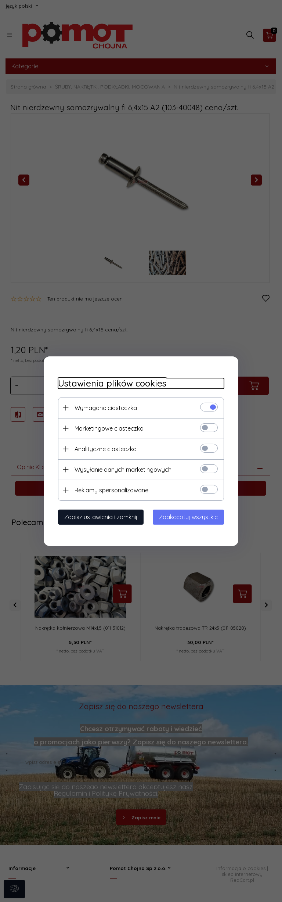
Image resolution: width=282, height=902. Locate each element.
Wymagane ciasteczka (104, 407)
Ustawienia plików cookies (111, 383)
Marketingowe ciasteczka (107, 428)
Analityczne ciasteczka (104, 448)
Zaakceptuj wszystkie (189, 516)
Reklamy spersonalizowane (110, 489)
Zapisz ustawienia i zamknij (99, 516)
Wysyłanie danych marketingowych (121, 469)
